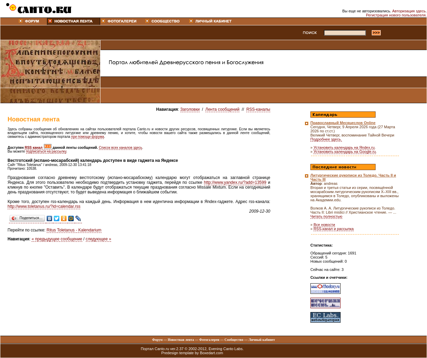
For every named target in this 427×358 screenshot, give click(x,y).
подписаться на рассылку (46, 151)
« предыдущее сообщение (57, 239)
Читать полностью (326, 216)
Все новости (324, 225)
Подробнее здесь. (326, 139)
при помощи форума (87, 137)
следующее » (98, 239)
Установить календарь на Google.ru (344, 152)
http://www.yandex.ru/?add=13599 (235, 182)
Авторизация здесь (409, 11)
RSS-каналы (258, 109)
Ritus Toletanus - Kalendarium (74, 230)
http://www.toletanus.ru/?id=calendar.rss (44, 206)
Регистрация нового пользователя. (396, 15)
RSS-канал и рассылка (333, 229)
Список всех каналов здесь (120, 148)
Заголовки (190, 109)
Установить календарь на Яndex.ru (344, 147)
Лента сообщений (222, 109)
